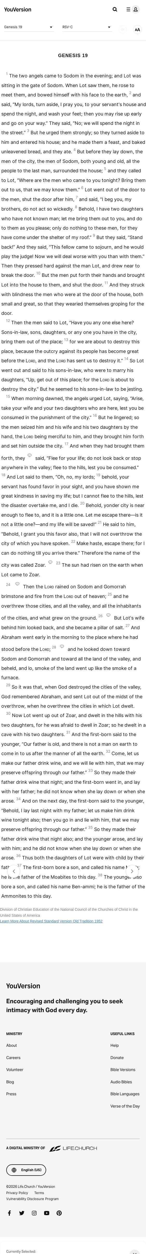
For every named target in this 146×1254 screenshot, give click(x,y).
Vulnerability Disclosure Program (32, 1199)
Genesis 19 (29, 27)
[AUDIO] (123, 29)
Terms (39, 1193)
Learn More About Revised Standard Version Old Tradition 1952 (51, 921)
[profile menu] (132, 9)
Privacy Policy (17, 1193)
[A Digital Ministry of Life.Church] (73, 1145)
